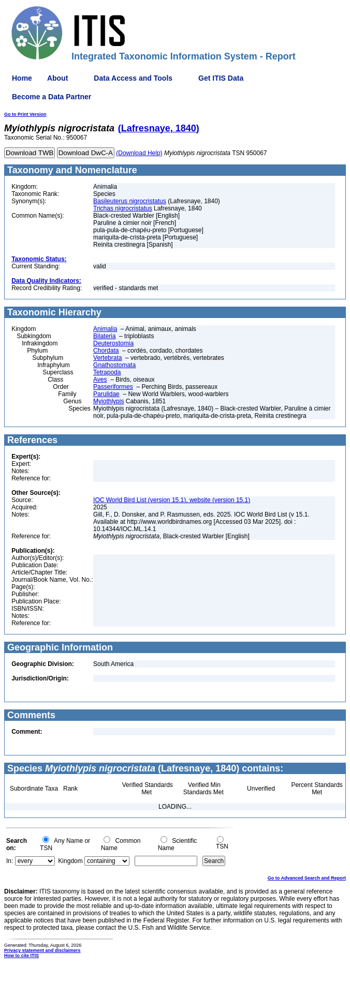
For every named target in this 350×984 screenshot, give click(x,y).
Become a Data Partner (51, 97)
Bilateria (104, 336)
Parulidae (106, 394)
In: (9, 861)
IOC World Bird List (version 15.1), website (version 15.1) (171, 500)
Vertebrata (107, 357)
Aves (100, 379)
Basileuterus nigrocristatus (129, 201)
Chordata (106, 350)
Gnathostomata (114, 365)
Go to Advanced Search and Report (307, 878)
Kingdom (70, 861)
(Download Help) (139, 153)
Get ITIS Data (220, 78)
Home (22, 78)
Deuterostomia (113, 343)
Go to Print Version (25, 114)
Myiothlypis (108, 401)
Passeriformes (113, 386)
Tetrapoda (107, 372)
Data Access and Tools (133, 78)
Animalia (105, 328)
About (57, 78)
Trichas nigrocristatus (122, 208)
